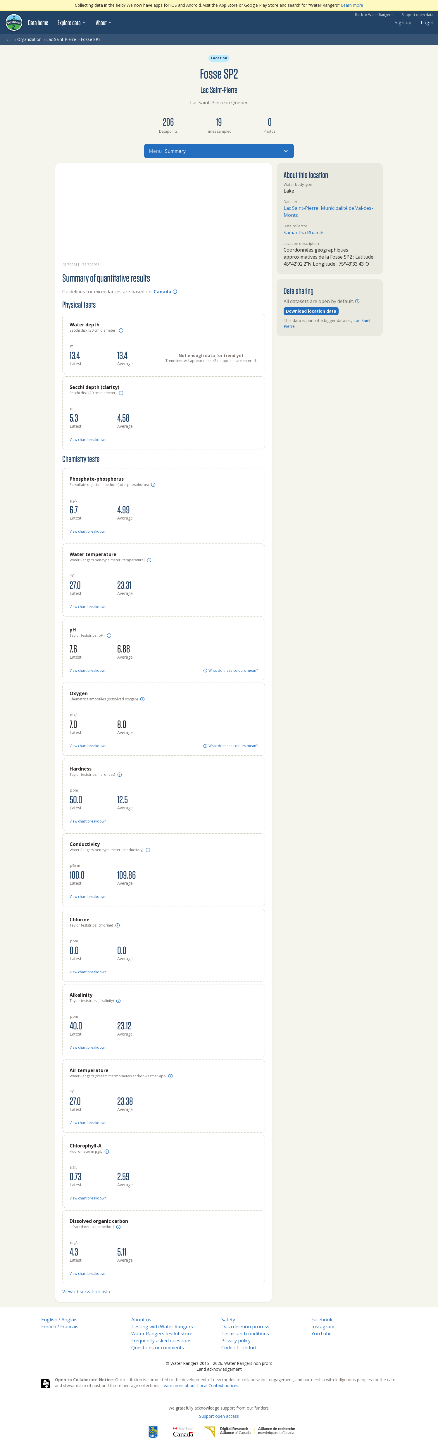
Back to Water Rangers (373, 14)
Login (427, 22)
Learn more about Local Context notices (199, 1385)
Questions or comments (157, 1347)
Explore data (72, 22)
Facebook (321, 1319)
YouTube (321, 1333)
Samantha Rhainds (304, 232)
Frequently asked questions (161, 1340)
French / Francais (59, 1326)
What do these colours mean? (230, 670)
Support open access (219, 1416)
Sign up (403, 22)
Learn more (352, 5)
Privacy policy (236, 1340)
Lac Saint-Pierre (61, 39)
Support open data (417, 14)
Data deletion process (245, 1326)
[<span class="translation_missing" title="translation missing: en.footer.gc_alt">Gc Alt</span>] (183, 1432)
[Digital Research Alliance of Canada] (249, 1432)
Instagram (322, 1326)
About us (141, 1319)
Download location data (311, 311)
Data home (38, 22)
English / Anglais (59, 1319)
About (104, 22)
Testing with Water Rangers (162, 1326)
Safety (228, 1319)
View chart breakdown (88, 439)
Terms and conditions (245, 1333)
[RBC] (153, 1432)
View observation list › (86, 1291)
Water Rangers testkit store (161, 1333)
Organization (29, 39)
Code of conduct (239, 1347)
